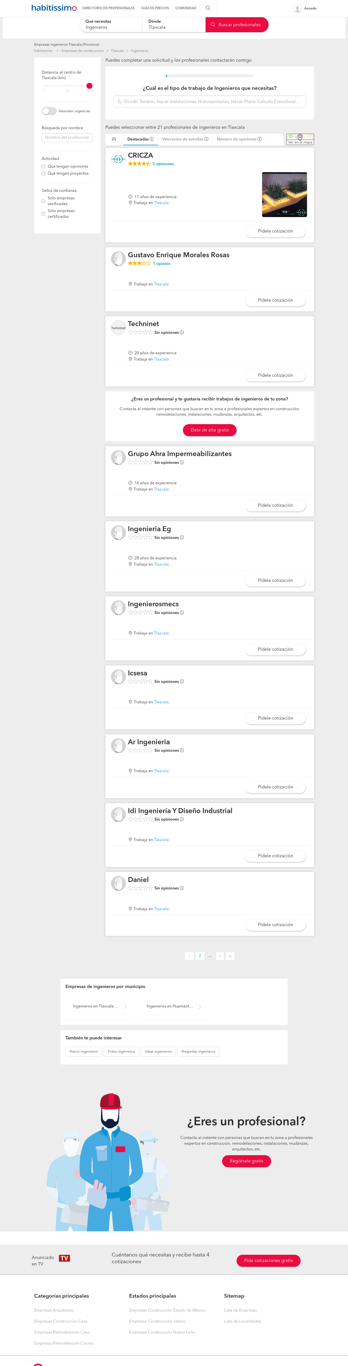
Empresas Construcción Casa (60, 1322)
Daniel (138, 880)
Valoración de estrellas (182, 139)
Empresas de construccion (83, 51)
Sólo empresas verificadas (61, 201)
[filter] (67, 86)
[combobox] (111, 24)
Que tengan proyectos (68, 174)
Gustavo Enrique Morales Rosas (178, 255)
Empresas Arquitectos (54, 1311)
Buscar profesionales (236, 25)
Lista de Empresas (240, 1311)
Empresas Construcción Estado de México (167, 1311)
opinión (161, 264)
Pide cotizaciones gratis (268, 1260)
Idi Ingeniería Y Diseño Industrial (180, 811)
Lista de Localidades (242, 1322)
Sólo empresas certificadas (61, 214)
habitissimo (43, 51)
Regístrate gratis (246, 1161)
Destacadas (138, 139)
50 (67, 91)
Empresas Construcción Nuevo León (162, 1333)
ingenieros (84, 1051)
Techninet (143, 324)
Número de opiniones (237, 139)
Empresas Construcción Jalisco (157, 1322)
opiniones (163, 164)
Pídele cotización (275, 231)
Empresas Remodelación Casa (62, 1333)
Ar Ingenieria (149, 742)
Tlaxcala (117, 51)
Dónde (154, 22)
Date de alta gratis (210, 430)
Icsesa (137, 673)
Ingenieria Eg (149, 529)
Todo (90, 91)
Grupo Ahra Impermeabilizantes (180, 454)
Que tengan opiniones (68, 167)
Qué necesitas (98, 22)
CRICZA (140, 155)
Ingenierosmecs (153, 604)
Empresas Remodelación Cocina (63, 1344)
